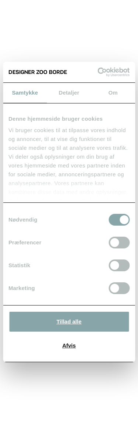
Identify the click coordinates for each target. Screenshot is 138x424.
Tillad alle (68, 321)
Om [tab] (113, 92)
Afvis (69, 345)
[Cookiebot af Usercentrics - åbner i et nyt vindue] (98, 72)
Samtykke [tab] (25, 92)
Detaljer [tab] (69, 92)
